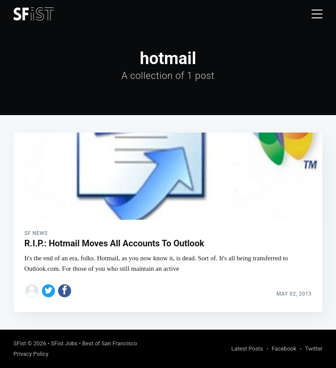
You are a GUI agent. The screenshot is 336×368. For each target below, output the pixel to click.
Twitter (313, 348)
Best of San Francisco (109, 343)
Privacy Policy (31, 354)
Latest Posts (247, 348)
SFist (20, 343)
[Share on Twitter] (48, 290)
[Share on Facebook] (64, 290)
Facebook (284, 348)
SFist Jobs (64, 343)
